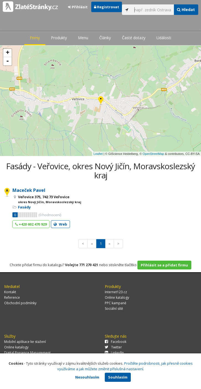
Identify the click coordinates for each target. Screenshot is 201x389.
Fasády (24, 207)
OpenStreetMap (153, 153)
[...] (152, 9)
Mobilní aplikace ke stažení (25, 341)
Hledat (186, 9)
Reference (12, 297)
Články (105, 37)
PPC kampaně (115, 303)
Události (163, 37)
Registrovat (106, 6)
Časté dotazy (133, 37)
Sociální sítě (114, 308)
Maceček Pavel (28, 190)
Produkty (59, 37)
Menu (83, 37)
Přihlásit (78, 6)
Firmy (35, 37)
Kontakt (10, 292)
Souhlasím (117, 377)
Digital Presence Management (27, 352)
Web (60, 224)
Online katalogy (117, 297)
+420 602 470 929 (31, 224)
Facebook (115, 341)
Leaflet (98, 153)
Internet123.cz (116, 292)
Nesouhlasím (87, 377)
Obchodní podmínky (20, 303)
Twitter (113, 347)
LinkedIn (114, 352)
